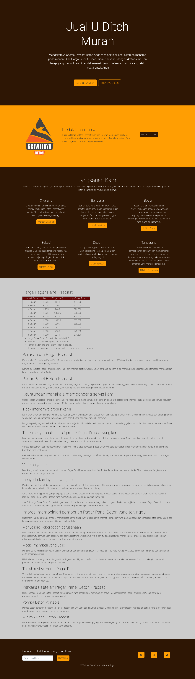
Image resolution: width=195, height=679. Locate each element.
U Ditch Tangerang (149, 270)
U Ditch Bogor (148, 228)
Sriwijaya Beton (109, 82)
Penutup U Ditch (149, 134)
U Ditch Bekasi (46, 267)
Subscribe (63, 658)
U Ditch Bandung (97, 225)
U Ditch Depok (97, 263)
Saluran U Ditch (85, 82)
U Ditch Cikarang (46, 222)
